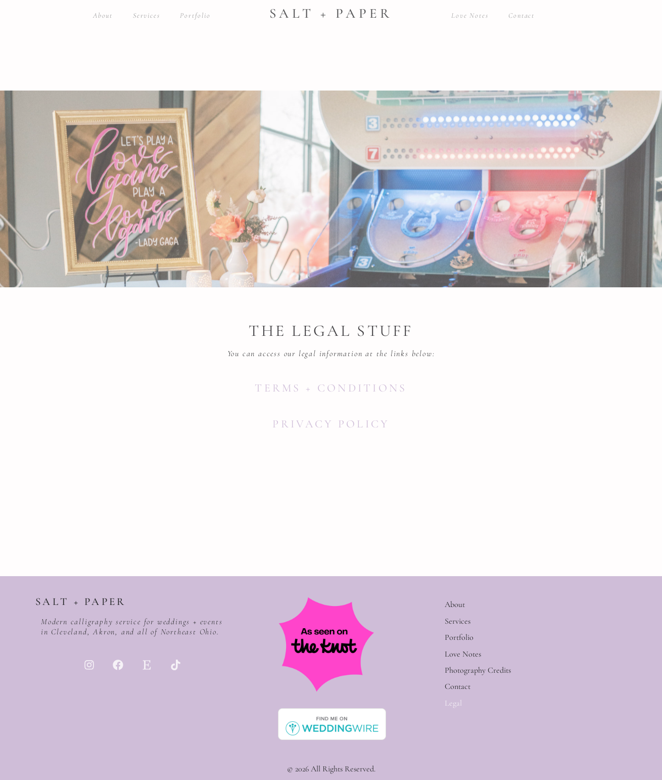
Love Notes (469, 15)
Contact (521, 15)
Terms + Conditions (331, 388)
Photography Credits (478, 670)
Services (146, 15)
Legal (453, 703)
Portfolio (195, 15)
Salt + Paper (331, 13)
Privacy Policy (330, 423)
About (103, 15)
